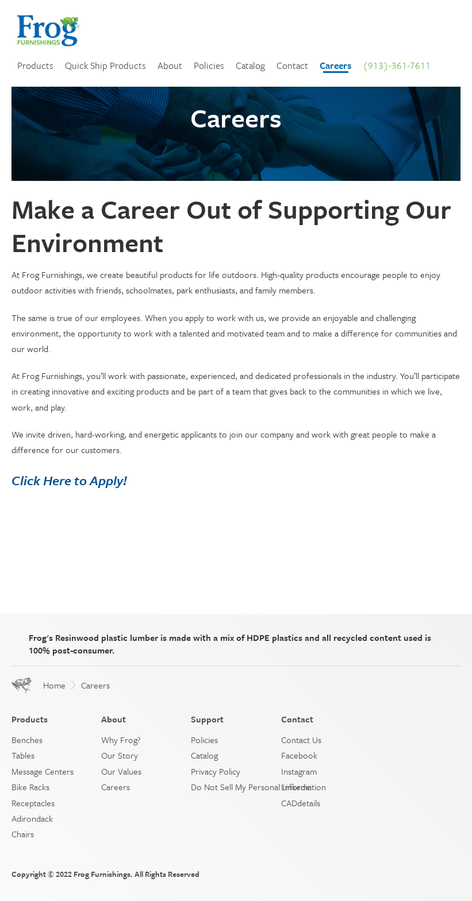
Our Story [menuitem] (119, 755)
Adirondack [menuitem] (32, 818)
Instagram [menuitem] (299, 771)
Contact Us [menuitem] (301, 739)
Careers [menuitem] (115, 786)
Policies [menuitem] (204, 739)
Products (35, 65)
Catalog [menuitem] (204, 755)
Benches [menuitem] (27, 739)
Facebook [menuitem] (299, 755)
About (170, 65)
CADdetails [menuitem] (300, 802)
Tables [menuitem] (22, 755)
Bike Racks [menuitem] (30, 786)
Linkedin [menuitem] (296, 786)
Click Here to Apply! (69, 480)
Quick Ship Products (105, 65)
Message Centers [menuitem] (42, 771)
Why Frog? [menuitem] (121, 739)
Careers (335, 65)
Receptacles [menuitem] (33, 802)
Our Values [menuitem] (121, 771)
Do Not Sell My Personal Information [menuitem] (258, 786)
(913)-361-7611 (397, 65)
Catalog (250, 65)
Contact (292, 65)
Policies (209, 65)
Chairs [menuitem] (22, 833)
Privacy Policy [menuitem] (215, 771)
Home (54, 685)
